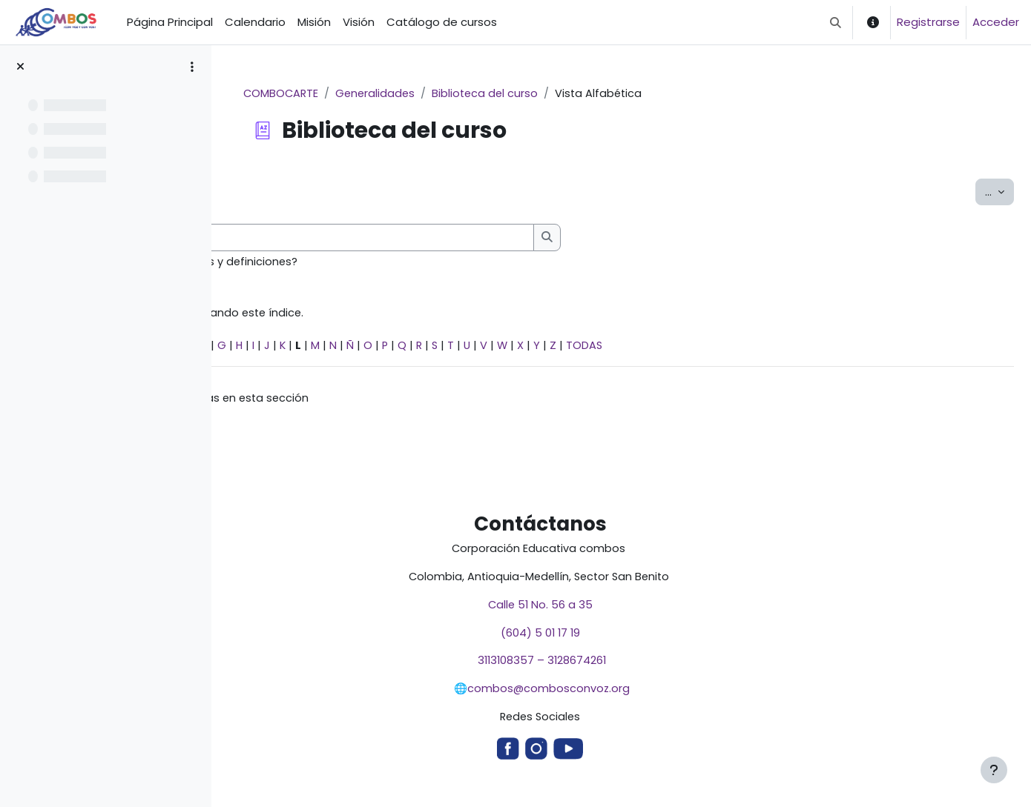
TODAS (765, 348)
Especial (262, 348)
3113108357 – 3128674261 (627, 666)
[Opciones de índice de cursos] (192, 66)
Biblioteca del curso (578, 94)
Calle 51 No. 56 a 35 (627, 609)
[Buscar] (476, 238)
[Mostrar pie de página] (994, 770)
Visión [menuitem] (359, 22)
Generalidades (466, 94)
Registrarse (928, 22)
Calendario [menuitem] (255, 22)
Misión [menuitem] (314, 22)
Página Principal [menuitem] (170, 22)
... (999, 192)
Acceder (995, 22)
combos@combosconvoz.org (636, 695)
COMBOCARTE (369, 94)
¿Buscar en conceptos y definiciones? (371, 262)
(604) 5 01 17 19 (627, 637)
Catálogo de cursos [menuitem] (441, 22)
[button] (835, 22)
